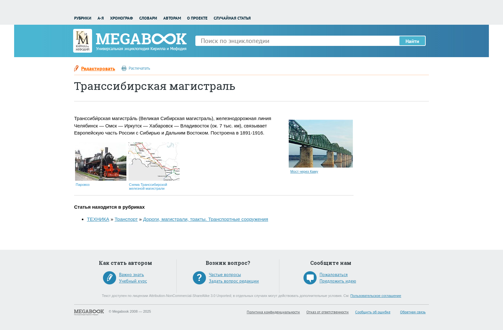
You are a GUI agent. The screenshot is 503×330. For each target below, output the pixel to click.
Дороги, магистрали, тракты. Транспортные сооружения (205, 219)
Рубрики (82, 18)
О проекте (197, 18)
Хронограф (121, 18)
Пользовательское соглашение (375, 296)
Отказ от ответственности (327, 311)
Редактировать (98, 68)
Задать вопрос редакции (234, 281)
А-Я (101, 18)
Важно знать (131, 274)
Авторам (172, 18)
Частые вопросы (225, 274)
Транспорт (126, 219)
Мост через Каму (304, 171)
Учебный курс (133, 281)
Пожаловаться (334, 274)
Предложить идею (338, 281)
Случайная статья (232, 18)
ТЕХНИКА (98, 219)
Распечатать (139, 68)
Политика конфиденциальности (273, 311)
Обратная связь (413, 311)
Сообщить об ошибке (372, 311)
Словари (148, 18)
